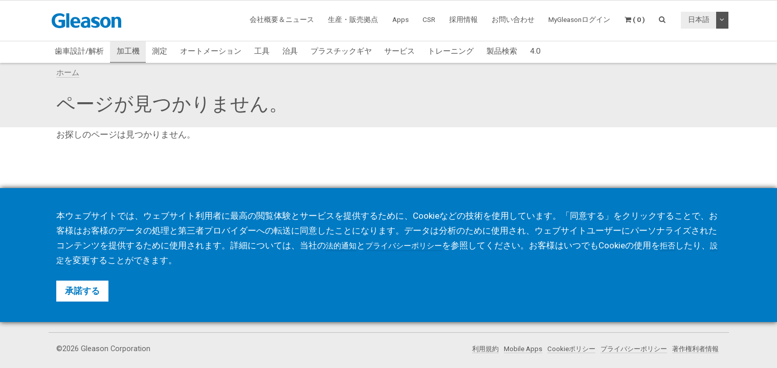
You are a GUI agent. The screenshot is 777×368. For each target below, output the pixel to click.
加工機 (128, 51)
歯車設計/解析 (79, 51)
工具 (262, 51)
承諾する (82, 291)
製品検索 (501, 51)
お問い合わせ (513, 19)
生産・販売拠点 (353, 19)
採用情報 (463, 19)
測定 (159, 51)
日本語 (698, 19)
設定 (82, 260)
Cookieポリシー (561, 348)
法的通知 (343, 245)
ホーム (67, 72)
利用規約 (469, 348)
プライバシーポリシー (627, 348)
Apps (400, 19)
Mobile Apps (509, 348)
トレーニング (451, 51)
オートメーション (210, 51)
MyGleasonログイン (579, 19)
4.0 (535, 51)
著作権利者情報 (694, 348)
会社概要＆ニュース (282, 19)
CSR (429, 19)
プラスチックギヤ (341, 51)
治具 (290, 51)
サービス (399, 51)
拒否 (683, 245)
